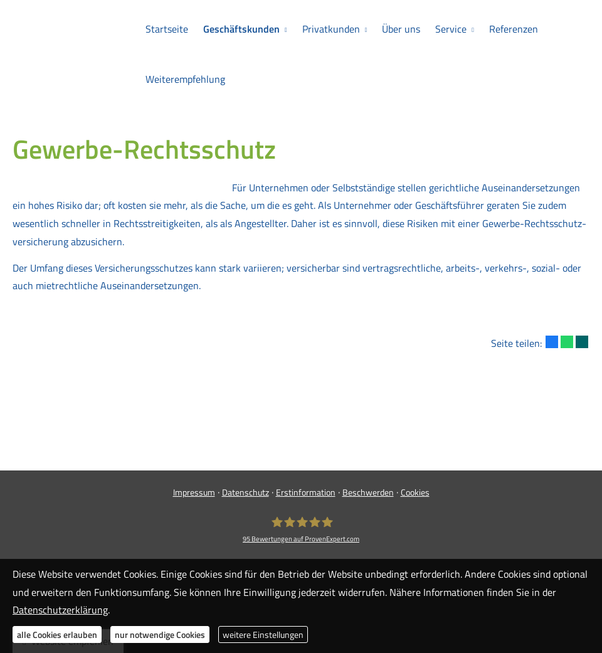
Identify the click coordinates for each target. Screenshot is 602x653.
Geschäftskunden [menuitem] (241, 28)
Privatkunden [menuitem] (331, 28)
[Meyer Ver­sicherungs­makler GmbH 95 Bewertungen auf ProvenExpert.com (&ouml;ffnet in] (301, 529)
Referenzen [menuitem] (513, 28)
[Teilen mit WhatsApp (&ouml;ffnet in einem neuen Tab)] (567, 342)
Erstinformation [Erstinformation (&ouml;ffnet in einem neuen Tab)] (305, 492)
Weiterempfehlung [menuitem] (185, 79)
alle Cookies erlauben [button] (57, 634)
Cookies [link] (415, 492)
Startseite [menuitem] (166, 28)
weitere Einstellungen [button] (263, 634)
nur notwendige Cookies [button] (160, 634)
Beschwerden (368, 492)
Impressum (194, 492)
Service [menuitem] (451, 28)
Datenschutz (245, 492)
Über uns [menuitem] (401, 28)
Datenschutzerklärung (60, 609)
